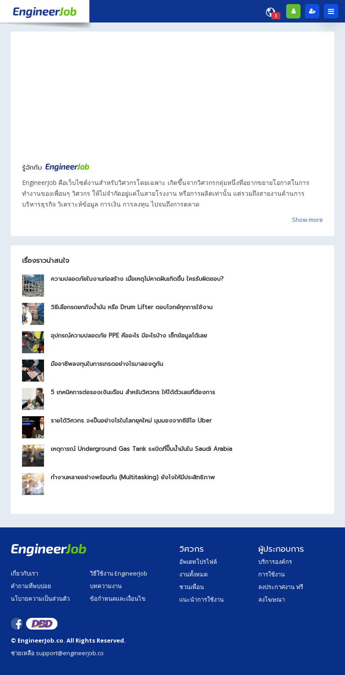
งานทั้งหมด (193, 574)
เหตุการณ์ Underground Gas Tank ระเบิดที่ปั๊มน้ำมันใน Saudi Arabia (141, 449)
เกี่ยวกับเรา (24, 573)
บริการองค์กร (275, 562)
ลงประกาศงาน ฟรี (280, 587)
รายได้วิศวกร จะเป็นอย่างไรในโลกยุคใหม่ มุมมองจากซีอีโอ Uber (131, 420)
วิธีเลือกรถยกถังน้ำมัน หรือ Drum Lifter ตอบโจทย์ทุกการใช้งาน (131, 307)
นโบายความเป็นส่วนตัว (40, 598)
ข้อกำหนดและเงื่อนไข (118, 598)
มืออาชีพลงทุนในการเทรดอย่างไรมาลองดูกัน (107, 364)
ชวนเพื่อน (191, 587)
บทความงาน (106, 586)
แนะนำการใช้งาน (201, 599)
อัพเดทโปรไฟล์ (198, 562)
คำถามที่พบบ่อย (31, 586)
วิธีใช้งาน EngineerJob (118, 573)
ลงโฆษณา (271, 599)
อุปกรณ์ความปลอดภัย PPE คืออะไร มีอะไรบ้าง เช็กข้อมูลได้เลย (129, 335)
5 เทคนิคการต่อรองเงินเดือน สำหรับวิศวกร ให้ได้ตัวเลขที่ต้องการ (133, 392)
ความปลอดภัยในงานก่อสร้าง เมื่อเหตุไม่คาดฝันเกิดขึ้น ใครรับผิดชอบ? (137, 278)
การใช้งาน (271, 574)
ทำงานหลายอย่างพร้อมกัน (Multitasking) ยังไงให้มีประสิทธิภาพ (133, 477)
